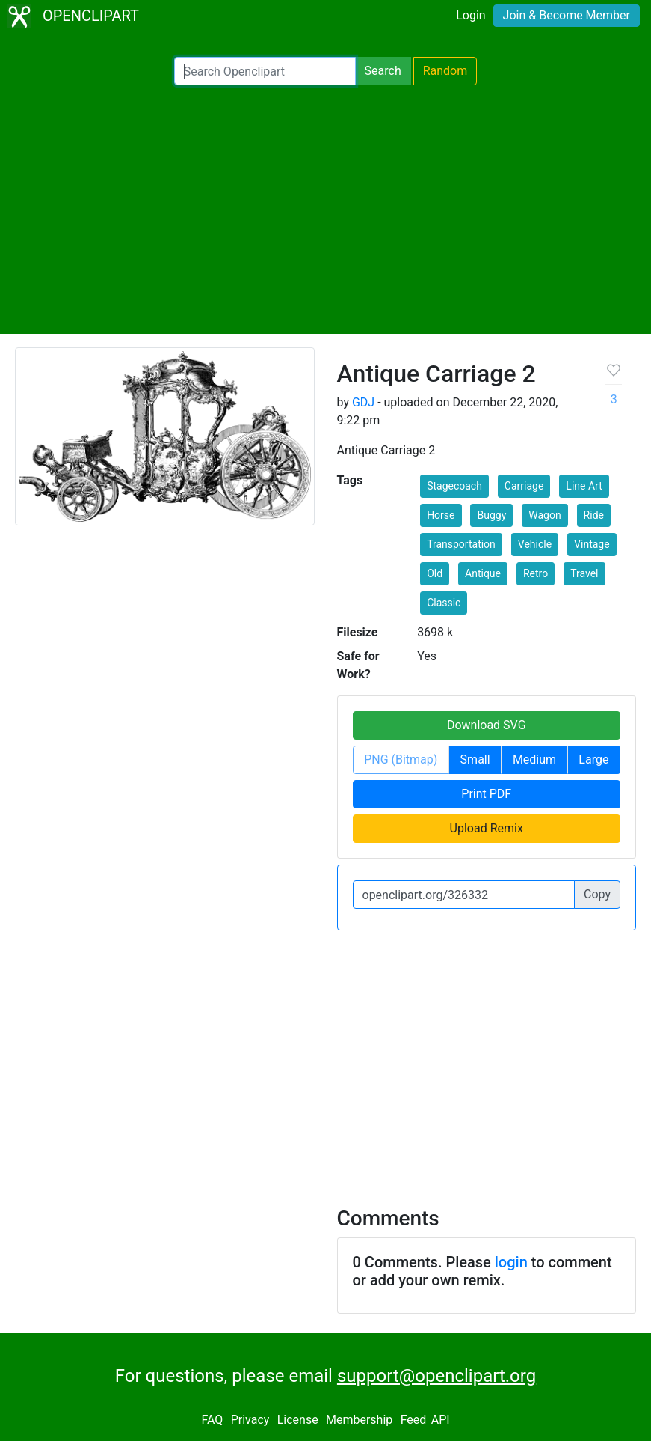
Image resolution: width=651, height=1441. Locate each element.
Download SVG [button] (486, 725)
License (297, 1420)
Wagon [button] (544, 515)
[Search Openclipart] (265, 71)
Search (383, 71)
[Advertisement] (325, 209)
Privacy (250, 1420)
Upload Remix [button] (486, 828)
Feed (414, 1420)
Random (445, 71)
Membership (359, 1420)
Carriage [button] (524, 486)
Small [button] (475, 759)
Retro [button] (535, 573)
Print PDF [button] (486, 794)
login (511, 1262)
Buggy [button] (491, 515)
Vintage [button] (592, 544)
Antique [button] (483, 573)
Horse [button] (440, 515)
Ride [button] (594, 515)
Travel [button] (584, 573)
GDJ (363, 402)
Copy (597, 894)
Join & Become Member (566, 15)
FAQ (212, 1420)
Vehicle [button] (535, 544)
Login (470, 15)
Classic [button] (443, 603)
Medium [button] (534, 759)
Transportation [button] (461, 544)
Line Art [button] (584, 486)
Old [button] (434, 573)
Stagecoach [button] (454, 486)
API (440, 1420)
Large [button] (593, 759)
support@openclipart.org (436, 1375)
